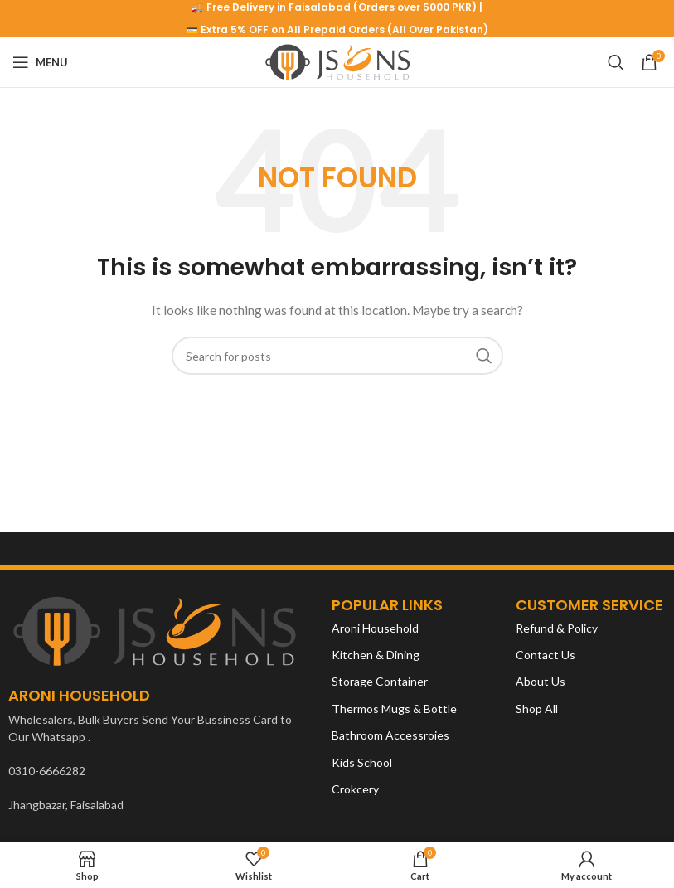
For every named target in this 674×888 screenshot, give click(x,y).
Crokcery (355, 789)
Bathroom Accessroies (390, 735)
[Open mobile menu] (40, 62)
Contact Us (545, 655)
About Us (540, 681)
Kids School (362, 762)
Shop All (537, 708)
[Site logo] (337, 61)
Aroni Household (375, 628)
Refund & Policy (557, 628)
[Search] (616, 62)
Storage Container (380, 681)
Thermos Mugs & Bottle (394, 708)
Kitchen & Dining (375, 655)
